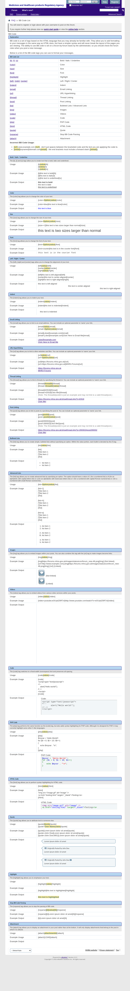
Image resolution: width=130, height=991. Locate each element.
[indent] (13, 85)
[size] (12, 69)
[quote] (13, 130)
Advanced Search (115, 14)
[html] (12, 126)
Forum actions (21, 14)
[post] (12, 101)
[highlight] (14, 77)
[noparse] (14, 134)
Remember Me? (76, 5)
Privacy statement (106, 950)
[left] (12, 81)
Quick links (35, 14)
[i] (14, 60)
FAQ (11, 14)
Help (105, 2)
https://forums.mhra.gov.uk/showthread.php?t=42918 (61, 399)
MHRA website (91, 950)
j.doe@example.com (47, 339)
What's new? (27, 10)
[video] (13, 114)
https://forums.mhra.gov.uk (49, 368)
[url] (11, 93)
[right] (17, 81)
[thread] (13, 97)
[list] (11, 106)
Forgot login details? (112, 7)
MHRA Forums (44, 370)
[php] (12, 122)
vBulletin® (64, 957)
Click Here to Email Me (48, 342)
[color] (12, 65)
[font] (12, 73)
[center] (24, 81)
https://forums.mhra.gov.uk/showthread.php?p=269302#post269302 (67, 430)
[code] (12, 118)
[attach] (13, 138)
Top (117, 950)
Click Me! (42, 401)
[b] (11, 60)
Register (115, 2)
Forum (14, 10)
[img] (12, 110)
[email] (13, 89)
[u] (17, 60)
